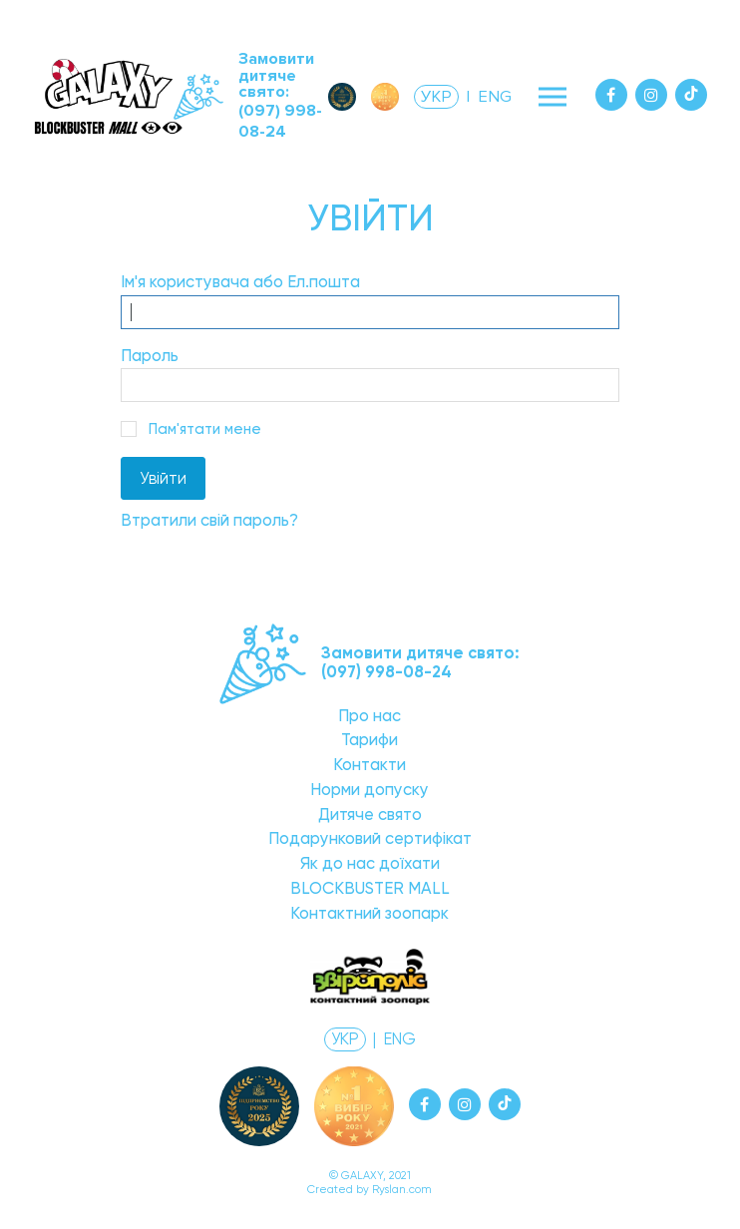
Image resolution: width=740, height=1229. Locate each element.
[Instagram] (651, 95)
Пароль (150, 355)
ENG (495, 97)
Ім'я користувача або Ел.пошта (240, 281)
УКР (436, 97)
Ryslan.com (402, 1189)
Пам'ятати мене (205, 429)
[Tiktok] (691, 95)
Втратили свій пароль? (209, 520)
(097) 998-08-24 (280, 121)
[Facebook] (611, 95)
